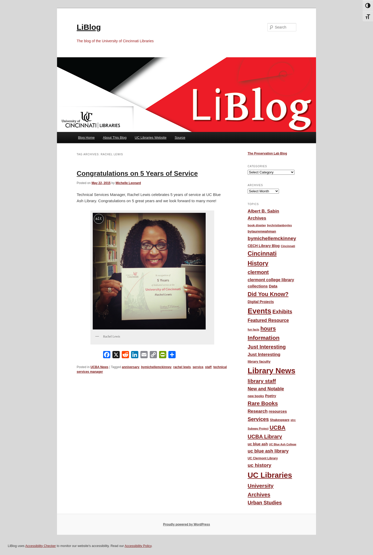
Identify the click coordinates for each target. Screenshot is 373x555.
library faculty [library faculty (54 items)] (259, 361)
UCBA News (99, 367)
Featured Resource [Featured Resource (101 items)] (268, 320)
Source (180, 137)
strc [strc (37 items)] (293, 419)
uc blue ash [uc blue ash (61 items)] (258, 444)
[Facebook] (106, 356)
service (197, 367)
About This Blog (115, 137)
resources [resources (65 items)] (278, 411)
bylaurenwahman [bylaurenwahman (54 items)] (262, 231)
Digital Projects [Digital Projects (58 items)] (261, 302)
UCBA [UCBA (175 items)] (278, 428)
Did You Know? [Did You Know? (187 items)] (268, 294)
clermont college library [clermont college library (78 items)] (271, 280)
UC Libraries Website (151, 137)
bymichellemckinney (156, 367)
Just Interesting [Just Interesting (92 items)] (264, 354)
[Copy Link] (153, 356)
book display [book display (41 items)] (257, 225)
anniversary (130, 367)
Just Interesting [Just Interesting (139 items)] (267, 347)
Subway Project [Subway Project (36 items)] (258, 428)
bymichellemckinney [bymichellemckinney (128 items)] (272, 238)
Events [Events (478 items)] (259, 311)
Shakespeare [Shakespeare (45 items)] (279, 420)
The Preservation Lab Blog (267, 153)
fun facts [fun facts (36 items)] (253, 329)
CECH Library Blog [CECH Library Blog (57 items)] (264, 246)
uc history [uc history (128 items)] (259, 465)
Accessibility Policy (138, 546)
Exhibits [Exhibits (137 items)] (282, 311)
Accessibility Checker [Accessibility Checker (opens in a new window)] (40, 546)
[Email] (144, 356)
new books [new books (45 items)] (256, 396)
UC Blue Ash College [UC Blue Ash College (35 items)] (282, 444)
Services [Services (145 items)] (258, 419)
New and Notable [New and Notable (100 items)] (266, 388)
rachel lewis (182, 367)
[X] (116, 356)
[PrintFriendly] (162, 356)
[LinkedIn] (134, 356)
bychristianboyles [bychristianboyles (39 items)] (279, 225)
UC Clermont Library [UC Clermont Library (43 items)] (263, 458)
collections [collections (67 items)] (258, 286)
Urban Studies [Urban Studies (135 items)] (265, 502)
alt (98, 218)
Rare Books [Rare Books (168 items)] (263, 403)
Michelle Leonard (128, 183)
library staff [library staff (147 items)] (262, 381)
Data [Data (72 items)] (273, 286)
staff (208, 367)
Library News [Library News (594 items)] (271, 370)
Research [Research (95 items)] (258, 411)
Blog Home (86, 137)
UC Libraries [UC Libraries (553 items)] (270, 475)
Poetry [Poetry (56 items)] (270, 396)
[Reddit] (125, 356)
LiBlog (89, 27)
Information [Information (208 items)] (263, 338)
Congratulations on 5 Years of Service (137, 173)
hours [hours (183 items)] (268, 329)
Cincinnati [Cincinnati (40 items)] (288, 246)
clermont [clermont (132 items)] (258, 272)
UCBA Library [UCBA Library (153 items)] (265, 436)
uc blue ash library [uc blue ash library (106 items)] (268, 451)
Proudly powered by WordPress (186, 524)
